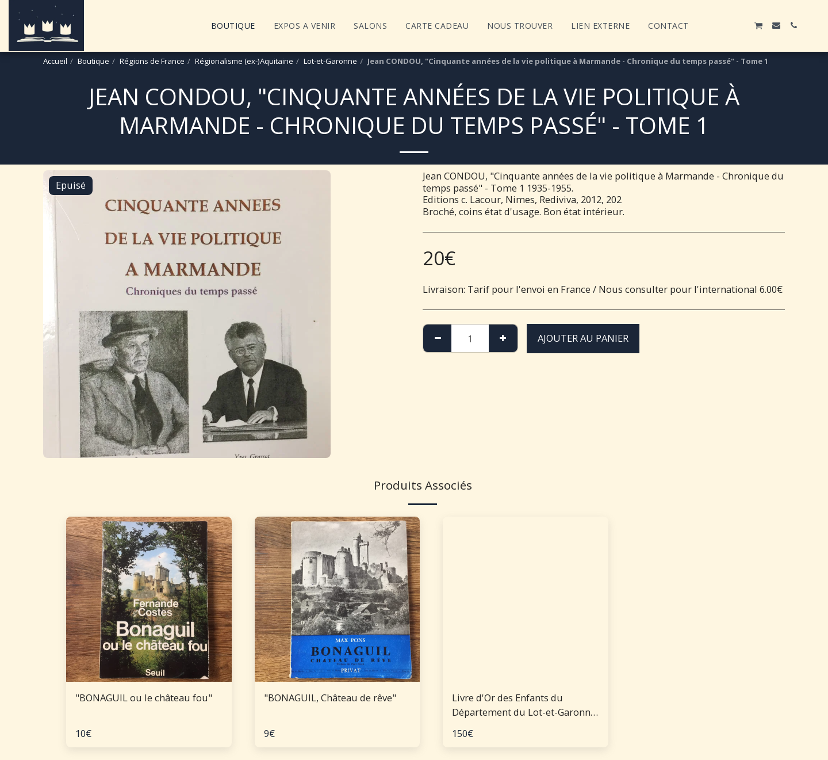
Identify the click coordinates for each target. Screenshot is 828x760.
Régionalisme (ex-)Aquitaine (244, 61)
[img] (149, 599)
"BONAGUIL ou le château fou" (143, 697)
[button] (707, 25)
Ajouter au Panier (583, 338)
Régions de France (152, 61)
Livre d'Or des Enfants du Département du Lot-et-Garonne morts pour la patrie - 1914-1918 (524, 705)
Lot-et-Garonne (330, 61)
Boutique (93, 61)
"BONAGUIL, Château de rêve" (330, 697)
